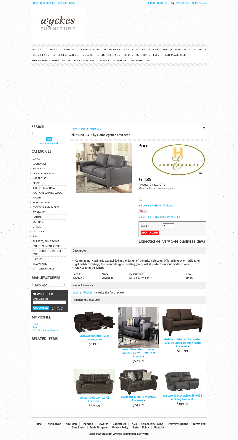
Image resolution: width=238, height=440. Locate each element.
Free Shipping (40, 54)
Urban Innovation (90, 49)
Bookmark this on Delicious (157, 205)
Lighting (114, 54)
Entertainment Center (45, 60)
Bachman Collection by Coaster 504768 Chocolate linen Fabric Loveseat (182, 343)
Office (128, 54)
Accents (200, 49)
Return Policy (141, 427)
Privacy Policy (120, 427)
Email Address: (41, 298)
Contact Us (119, 424)
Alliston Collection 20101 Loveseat (94, 399)
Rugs (156, 54)
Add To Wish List (171, 217)
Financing (87, 424)
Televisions (119, 60)
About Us (158, 427)
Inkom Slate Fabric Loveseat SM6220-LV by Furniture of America (138, 353)
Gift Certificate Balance (45, 330)
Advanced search (49, 143)
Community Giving (152, 424)
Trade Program (98, 427)
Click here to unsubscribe (57, 308)
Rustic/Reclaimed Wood (177, 49)
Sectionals (52, 49)
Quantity (145, 226)
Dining (128, 49)
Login (151, 3)
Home (34, 3)
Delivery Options (178, 424)
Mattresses (112, 49)
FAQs (72, 3)
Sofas (36, 49)
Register (162, 3)
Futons (101, 54)
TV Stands (87, 54)
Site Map (71, 424)
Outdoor (143, 54)
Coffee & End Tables (65, 54)
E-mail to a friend (149, 217)
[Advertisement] (119, 94)
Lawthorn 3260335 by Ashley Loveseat (138, 398)
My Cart (180, 3)
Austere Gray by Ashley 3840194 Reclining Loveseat (182, 397)
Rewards (62, 3)
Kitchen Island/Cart (148, 49)
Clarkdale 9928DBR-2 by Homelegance (94, 337)
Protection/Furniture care (78, 60)
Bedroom (69, 49)
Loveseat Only (94, 128)
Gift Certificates (139, 60)
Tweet (143, 200)
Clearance (103, 60)
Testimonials (47, 3)
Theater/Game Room (174, 54)
